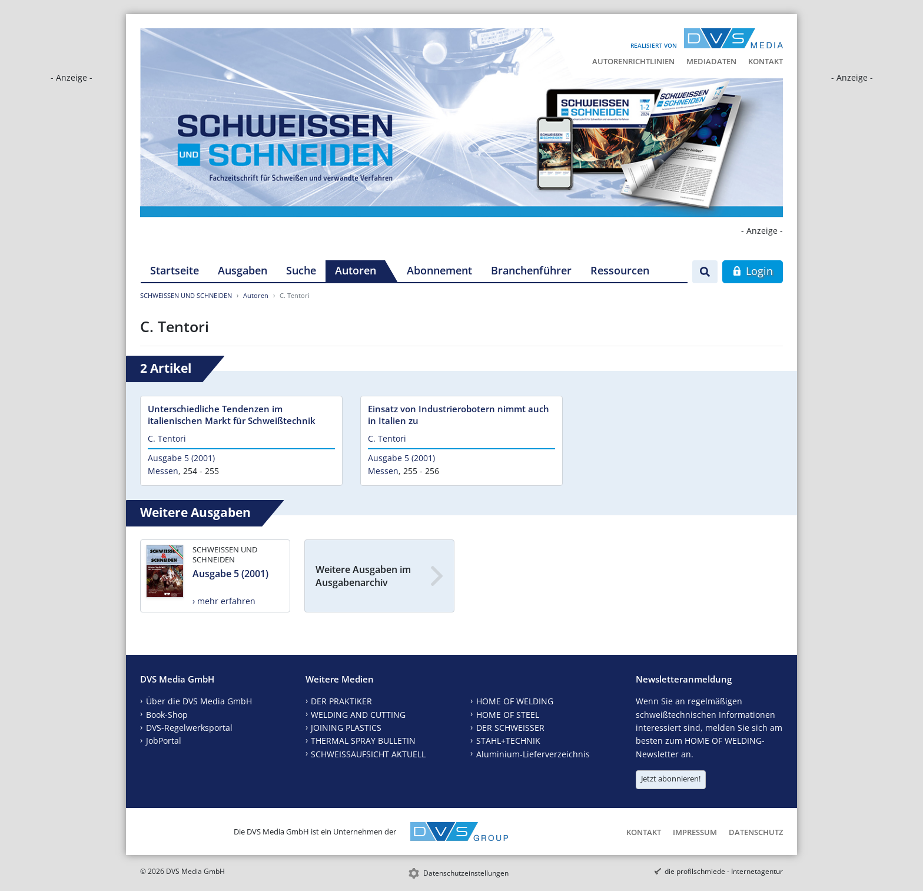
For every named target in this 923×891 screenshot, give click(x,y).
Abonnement (439, 270)
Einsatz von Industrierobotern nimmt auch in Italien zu (458, 414)
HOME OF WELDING (514, 701)
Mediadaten (711, 61)
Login (752, 271)
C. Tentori (167, 438)
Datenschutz (756, 832)
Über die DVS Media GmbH (199, 701)
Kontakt (765, 61)
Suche (301, 270)
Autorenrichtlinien (633, 61)
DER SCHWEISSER (510, 727)
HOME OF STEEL (507, 714)
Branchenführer (531, 270)
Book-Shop (167, 714)
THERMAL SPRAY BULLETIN (363, 740)
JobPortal (163, 740)
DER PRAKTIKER (341, 701)
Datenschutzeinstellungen (466, 873)
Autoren (355, 270)
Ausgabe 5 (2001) (181, 457)
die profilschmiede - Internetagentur (724, 871)
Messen (163, 470)
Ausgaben (242, 270)
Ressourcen (619, 270)
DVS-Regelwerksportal (189, 727)
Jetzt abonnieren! (670, 778)
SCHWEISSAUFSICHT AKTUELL (368, 754)
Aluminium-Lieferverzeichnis (533, 754)
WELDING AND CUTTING (358, 714)
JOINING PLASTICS (346, 727)
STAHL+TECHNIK (508, 740)
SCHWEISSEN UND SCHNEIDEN (186, 295)
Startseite (174, 270)
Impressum (695, 832)
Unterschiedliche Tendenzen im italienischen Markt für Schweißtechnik (232, 414)
